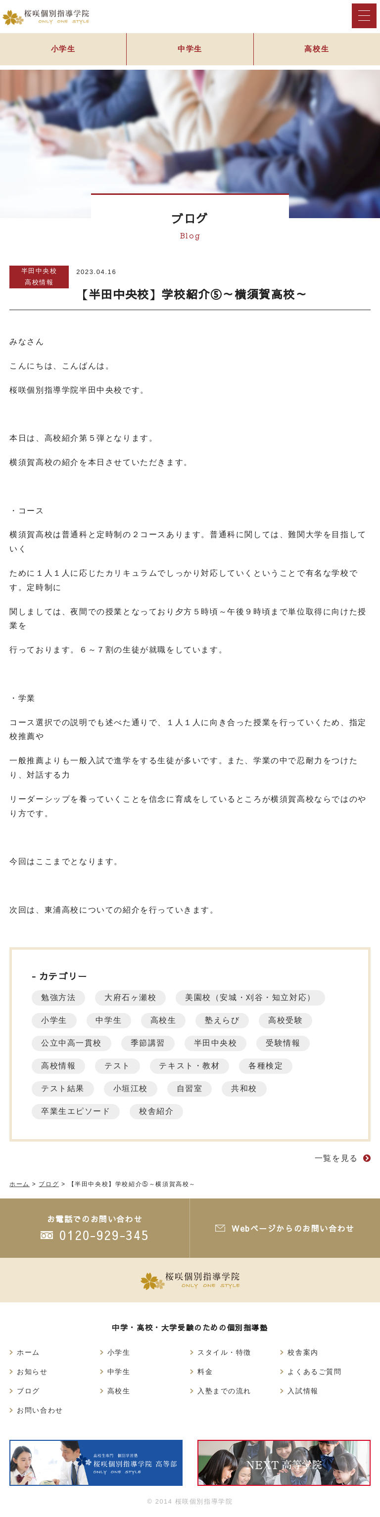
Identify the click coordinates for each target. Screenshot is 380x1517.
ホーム (28, 1352)
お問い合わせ (40, 1410)
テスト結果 (63, 1088)
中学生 (190, 50)
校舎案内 (302, 1352)
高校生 (317, 50)
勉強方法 (59, 997)
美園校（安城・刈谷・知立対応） (253, 997)
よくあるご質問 (314, 1372)
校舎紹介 (158, 1111)
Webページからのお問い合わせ (292, 1228)
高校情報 (39, 282)
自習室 (193, 1088)
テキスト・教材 (192, 1065)
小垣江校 (132, 1088)
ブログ (28, 1391)
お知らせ (32, 1372)
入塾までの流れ (224, 1391)
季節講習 (149, 1043)
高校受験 (291, 1020)
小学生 (63, 50)
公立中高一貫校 (72, 1043)
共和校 (248, 1088)
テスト (119, 1065)
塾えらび (226, 1020)
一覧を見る (336, 1158)
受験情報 (287, 1043)
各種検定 (270, 1065)
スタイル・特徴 (224, 1352)
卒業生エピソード (76, 1111)
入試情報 (302, 1391)
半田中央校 (39, 271)
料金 (205, 1372)
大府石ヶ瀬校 (132, 997)
